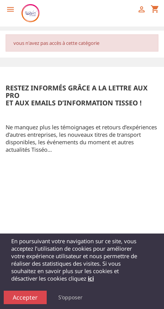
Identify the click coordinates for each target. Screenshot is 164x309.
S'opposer (70, 297)
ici (91, 278)
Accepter (25, 297)
